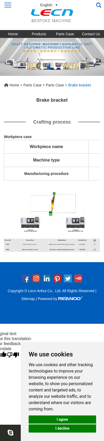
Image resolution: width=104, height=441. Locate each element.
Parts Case (65, 34)
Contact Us (91, 34)
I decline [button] (62, 428)
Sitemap (28, 299)
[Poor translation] (13, 355)
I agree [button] (62, 419)
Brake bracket (79, 85)
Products (39, 34)
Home (13, 34)
